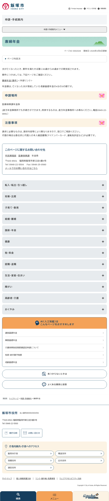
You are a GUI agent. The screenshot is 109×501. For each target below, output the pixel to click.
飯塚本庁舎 (13, 453)
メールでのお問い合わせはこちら (21, 168)
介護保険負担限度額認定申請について (22, 347)
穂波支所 (62, 453)
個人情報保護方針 (23, 479)
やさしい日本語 (91, 8)
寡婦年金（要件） (10, 80)
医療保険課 (24, 156)
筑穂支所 (12, 460)
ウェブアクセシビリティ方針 (70, 479)
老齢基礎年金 (11, 362)
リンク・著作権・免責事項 (45, 479)
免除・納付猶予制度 (13, 355)
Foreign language (76, 8)
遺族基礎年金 (11, 333)
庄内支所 (62, 460)
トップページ (14, 399)
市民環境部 (10, 156)
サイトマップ (7, 479)
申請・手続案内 (26, 399)
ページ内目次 (14, 58)
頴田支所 (12, 468)
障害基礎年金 (11, 340)
